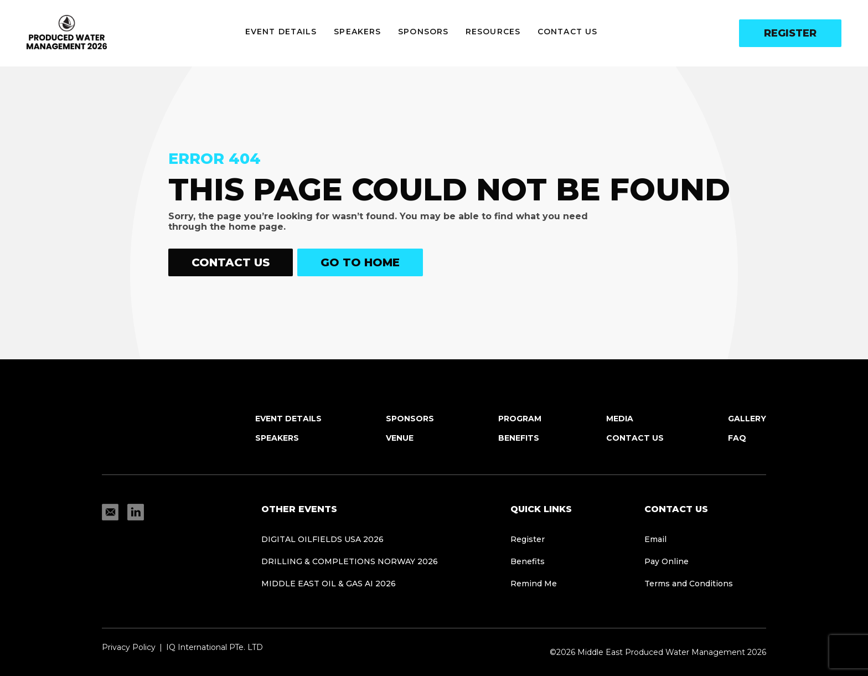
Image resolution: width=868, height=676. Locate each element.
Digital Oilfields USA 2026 (322, 539)
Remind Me (533, 584)
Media (619, 419)
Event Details (281, 32)
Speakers (357, 32)
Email (655, 539)
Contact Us (567, 32)
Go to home (360, 262)
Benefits (518, 438)
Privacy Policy (129, 647)
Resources (493, 32)
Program (519, 419)
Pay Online (666, 561)
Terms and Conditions (688, 584)
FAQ (737, 438)
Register (790, 33)
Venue (400, 438)
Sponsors (423, 32)
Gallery (747, 419)
